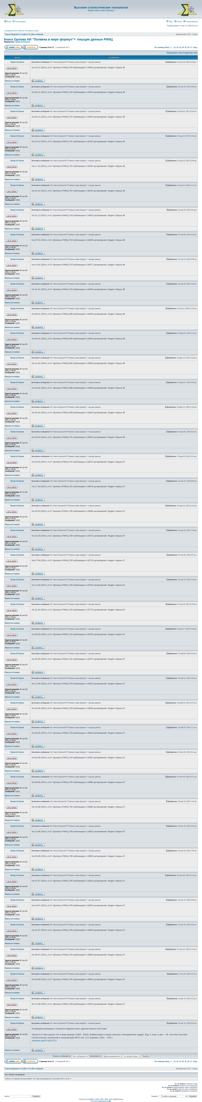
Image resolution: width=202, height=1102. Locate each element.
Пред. (167, 47)
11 (175, 47)
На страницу (160, 47)
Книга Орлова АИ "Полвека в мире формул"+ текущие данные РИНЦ (58, 39)
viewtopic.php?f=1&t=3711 (44, 1040)
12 (177, 47)
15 (185, 47)
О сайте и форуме (36, 34)
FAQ (169, 22)
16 (188, 47)
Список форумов (12, 34)
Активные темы (32, 31)
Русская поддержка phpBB (101, 1101)
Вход (7, 22)
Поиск (178, 22)
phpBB (90, 1099)
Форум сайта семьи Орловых (101, 10)
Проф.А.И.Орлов (22, 42)
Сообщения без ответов (14, 31)
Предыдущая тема (174, 53)
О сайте (24, 34)
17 (191, 47)
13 (180, 47)
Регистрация (18, 22)
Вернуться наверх (12, 81)
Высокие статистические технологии (101, 7)
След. (195, 47)
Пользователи (190, 22)
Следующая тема (190, 53)
